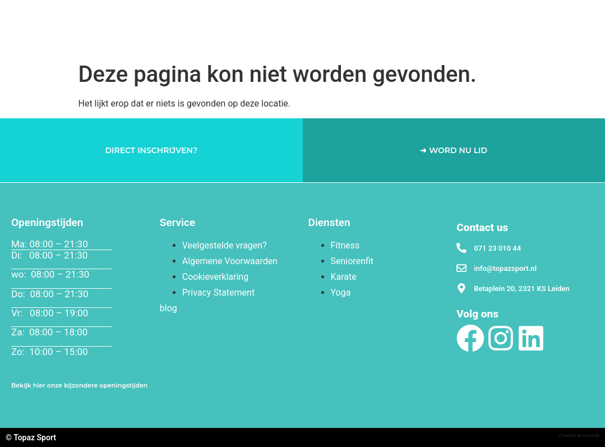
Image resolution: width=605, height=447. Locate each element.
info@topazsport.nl (505, 268)
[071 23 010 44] (461, 248)
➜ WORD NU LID (453, 150)
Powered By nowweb (579, 435)
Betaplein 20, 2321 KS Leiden (522, 288)
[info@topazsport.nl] (461, 268)
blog (168, 308)
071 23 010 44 (497, 248)
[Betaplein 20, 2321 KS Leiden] (461, 288)
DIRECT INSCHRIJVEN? (151, 150)
